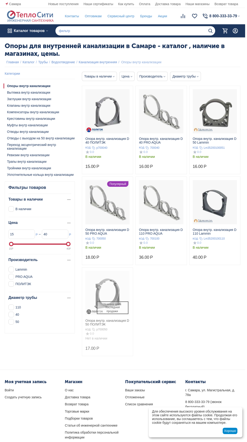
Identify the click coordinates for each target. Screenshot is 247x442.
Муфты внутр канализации (27, 125)
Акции (160, 16)
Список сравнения (139, 404)
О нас (69, 390)
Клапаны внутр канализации (28, 105)
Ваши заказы (135, 390)
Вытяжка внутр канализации (28, 92)
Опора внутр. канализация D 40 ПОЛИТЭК (107, 140)
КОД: (88, 147)
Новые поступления (63, 4)
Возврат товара (226, 4)
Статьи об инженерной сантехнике (91, 425)
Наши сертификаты (98, 4)
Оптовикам (91, 16)
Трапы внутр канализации (27, 161)
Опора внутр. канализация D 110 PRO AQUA (161, 231)
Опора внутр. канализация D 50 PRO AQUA (107, 231)
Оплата (144, 4)
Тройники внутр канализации (29, 168)
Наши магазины (197, 4)
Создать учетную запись (23, 397)
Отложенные (135, 397)
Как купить (126, 4)
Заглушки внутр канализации (29, 99)
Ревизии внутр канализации (28, 155)
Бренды (144, 16)
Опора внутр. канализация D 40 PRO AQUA (161, 140)
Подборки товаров (79, 418)
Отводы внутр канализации (28, 132)
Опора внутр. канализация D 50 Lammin (214, 140)
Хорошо (230, 431)
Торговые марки (77, 411)
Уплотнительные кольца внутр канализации (40, 175)
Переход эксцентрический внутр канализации (31, 146)
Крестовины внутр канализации (31, 118)
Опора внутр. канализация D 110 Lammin (214, 231)
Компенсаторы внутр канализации (33, 112)
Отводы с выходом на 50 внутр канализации (41, 138)
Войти (9, 390)
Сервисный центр (119, 16)
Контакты (70, 16)
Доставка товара (168, 4)
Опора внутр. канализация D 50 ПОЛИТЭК (107, 322)
